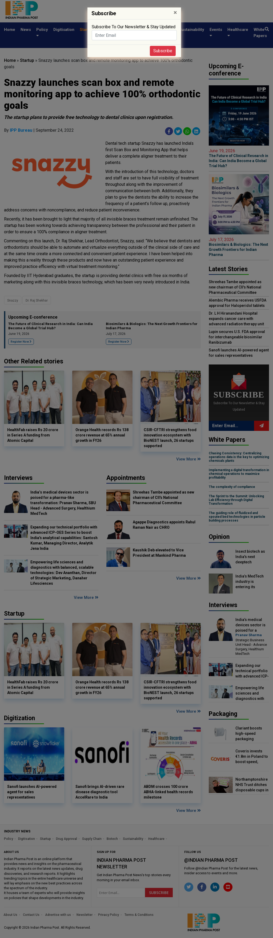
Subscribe (162, 50)
